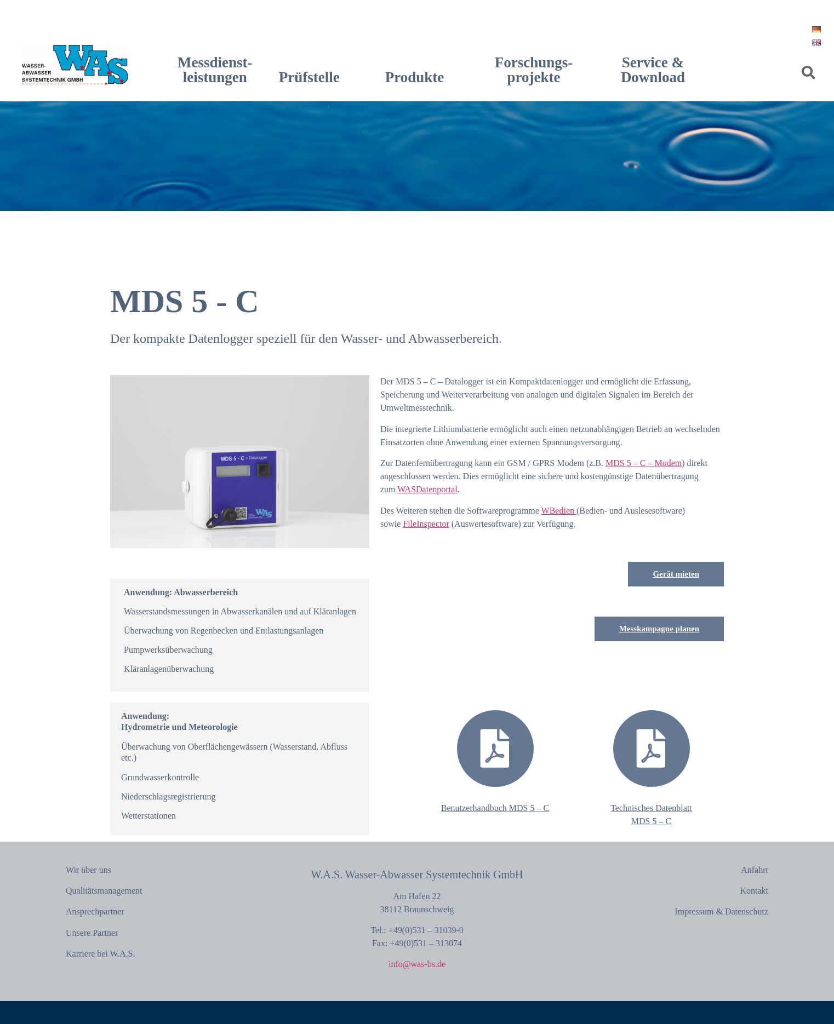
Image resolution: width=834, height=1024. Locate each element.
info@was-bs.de (417, 964)
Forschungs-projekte (534, 69)
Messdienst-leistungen (215, 69)
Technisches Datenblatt (651, 808)
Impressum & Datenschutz (721, 911)
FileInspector (426, 523)
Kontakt (754, 890)
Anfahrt (754, 870)
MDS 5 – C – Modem (643, 463)
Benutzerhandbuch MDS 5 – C (495, 808)
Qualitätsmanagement (104, 890)
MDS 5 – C (651, 821)
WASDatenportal (427, 489)
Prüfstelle (309, 77)
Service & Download (653, 69)
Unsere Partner (92, 932)
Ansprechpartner (95, 911)
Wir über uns (88, 870)
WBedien (558, 510)
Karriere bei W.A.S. (100, 953)
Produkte (414, 77)
